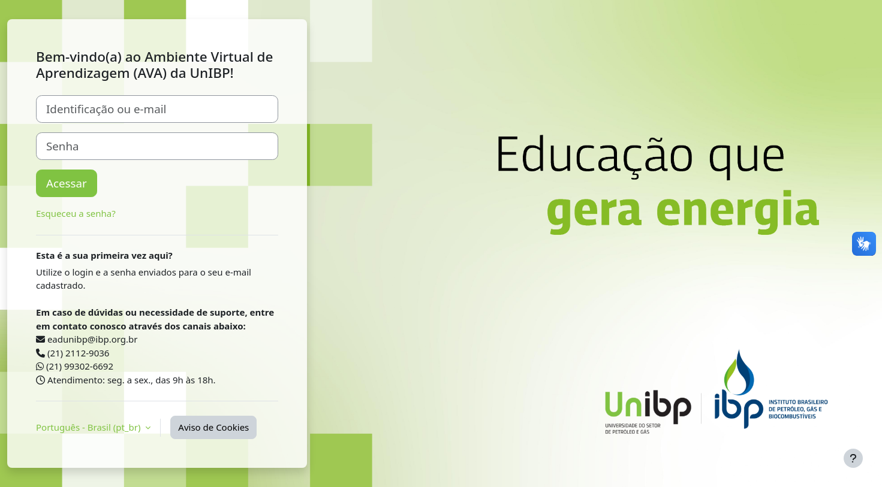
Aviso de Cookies (213, 427)
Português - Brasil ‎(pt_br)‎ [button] (89, 427)
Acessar (66, 183)
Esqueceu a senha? (76, 213)
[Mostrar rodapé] (853, 458)
